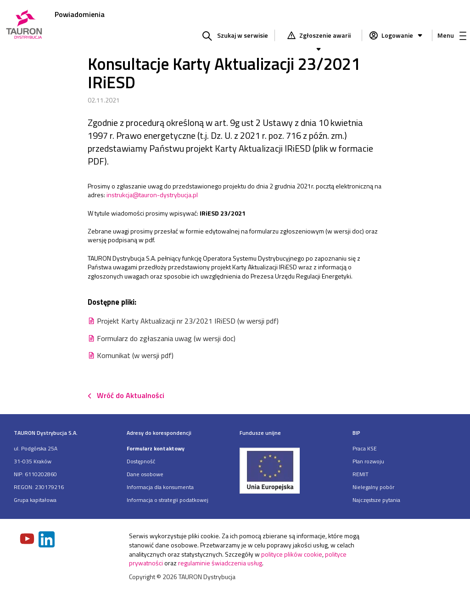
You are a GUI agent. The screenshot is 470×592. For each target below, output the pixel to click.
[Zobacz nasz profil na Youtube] (28, 539)
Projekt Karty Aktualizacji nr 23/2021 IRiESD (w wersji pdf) (188, 321)
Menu (451, 35)
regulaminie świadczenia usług (220, 563)
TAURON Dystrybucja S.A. (46, 432)
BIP (356, 432)
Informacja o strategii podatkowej (167, 499)
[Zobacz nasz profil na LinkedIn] (47, 540)
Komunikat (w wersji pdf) (135, 355)
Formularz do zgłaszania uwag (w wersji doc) (166, 338)
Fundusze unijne (260, 432)
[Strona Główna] (24, 25)
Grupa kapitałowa (35, 499)
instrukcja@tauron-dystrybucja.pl (152, 194)
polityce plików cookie (291, 554)
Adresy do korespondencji (159, 432)
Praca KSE (364, 448)
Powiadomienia (80, 14)
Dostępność (141, 461)
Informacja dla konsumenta (160, 487)
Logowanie (402, 35)
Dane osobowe (145, 474)
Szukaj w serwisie (242, 35)
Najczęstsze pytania (376, 499)
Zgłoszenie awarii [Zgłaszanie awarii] (324, 36)
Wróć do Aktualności (130, 395)
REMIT (360, 474)
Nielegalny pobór (373, 487)
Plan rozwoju (368, 461)
